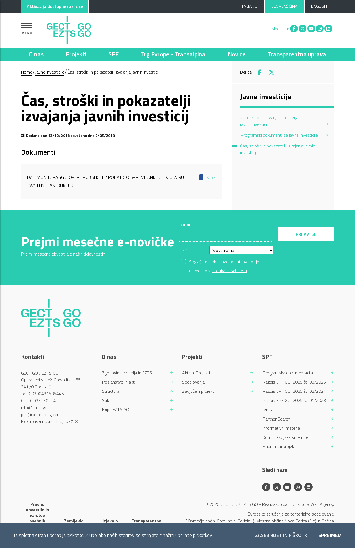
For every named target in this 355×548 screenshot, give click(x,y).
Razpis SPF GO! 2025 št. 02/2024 (294, 391)
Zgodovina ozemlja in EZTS (127, 373)
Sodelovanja (193, 382)
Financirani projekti (279, 446)
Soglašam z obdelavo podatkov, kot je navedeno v (224, 262)
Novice (236, 54)
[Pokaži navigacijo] (26, 28)
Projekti (76, 54)
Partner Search (276, 419)
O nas (36, 54)
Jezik (183, 249)
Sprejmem (330, 535)
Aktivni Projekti (196, 373)
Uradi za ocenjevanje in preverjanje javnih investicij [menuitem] (272, 120)
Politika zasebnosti (229, 270)
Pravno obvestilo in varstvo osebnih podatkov (37, 515)
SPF (113, 54)
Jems (267, 409)
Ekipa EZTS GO (115, 409)
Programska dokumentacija (288, 373)
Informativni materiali (282, 428)
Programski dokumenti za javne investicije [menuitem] (279, 135)
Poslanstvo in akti (118, 382)
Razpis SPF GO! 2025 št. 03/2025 (294, 382)
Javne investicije (49, 72)
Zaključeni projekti (198, 391)
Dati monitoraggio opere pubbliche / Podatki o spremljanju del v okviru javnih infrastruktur (121, 181)
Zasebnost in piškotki (281, 535)
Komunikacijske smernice (285, 437)
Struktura (110, 391)
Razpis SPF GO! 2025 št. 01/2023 (294, 400)
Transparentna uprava (297, 54)
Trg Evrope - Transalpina (173, 54)
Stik (105, 400)
